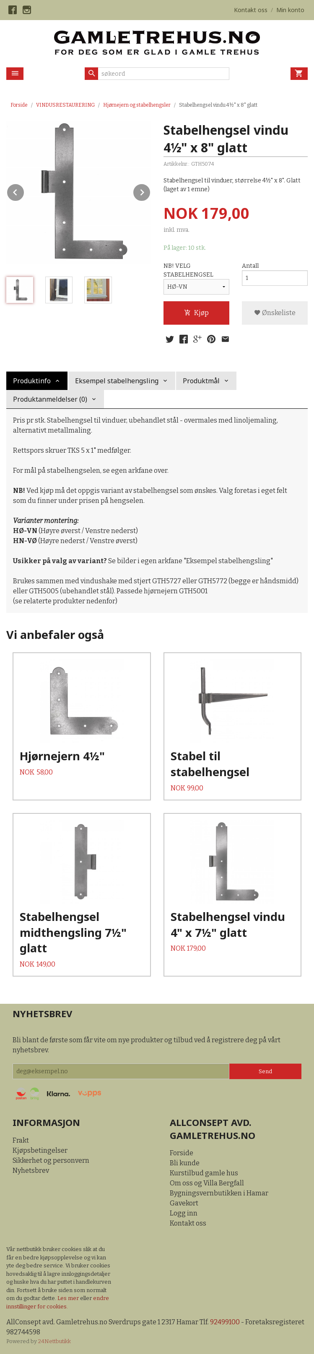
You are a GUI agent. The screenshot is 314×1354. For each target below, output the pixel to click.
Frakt (21, 1140)
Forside (19, 105)
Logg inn (183, 1213)
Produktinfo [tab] (32, 380)
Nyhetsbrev (31, 1170)
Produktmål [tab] (201, 380)
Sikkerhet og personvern (51, 1160)
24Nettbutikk (54, 1341)
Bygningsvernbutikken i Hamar (219, 1193)
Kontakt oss (188, 1223)
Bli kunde (185, 1163)
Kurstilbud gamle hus (204, 1173)
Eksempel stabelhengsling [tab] (116, 380)
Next (150, 191)
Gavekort (184, 1203)
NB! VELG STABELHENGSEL (188, 270)
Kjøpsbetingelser (40, 1150)
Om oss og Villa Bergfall (207, 1183)
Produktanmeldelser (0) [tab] (50, 399)
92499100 (225, 1322)
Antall (250, 265)
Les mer (68, 1298)
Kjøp (196, 313)
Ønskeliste (275, 313)
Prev (24, 191)
